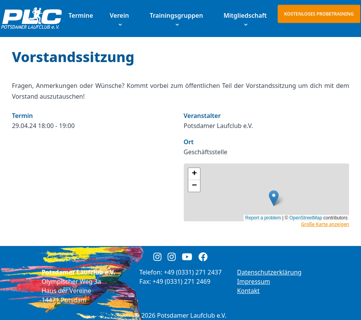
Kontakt (248, 290)
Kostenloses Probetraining (319, 13)
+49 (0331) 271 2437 (193, 272)
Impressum (253, 281)
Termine (81, 15)
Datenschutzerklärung (269, 272)
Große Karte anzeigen (325, 224)
